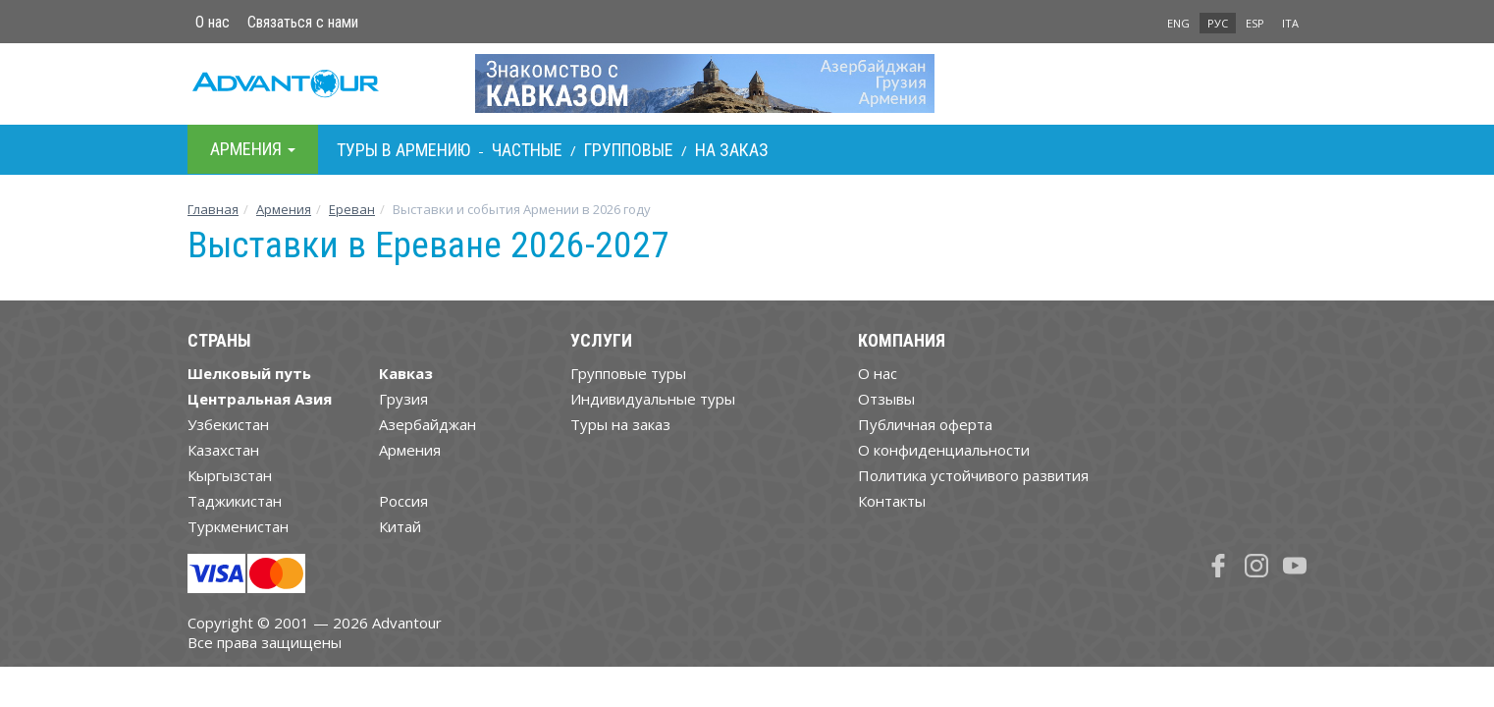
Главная (213, 209)
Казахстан (223, 450)
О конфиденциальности (944, 450)
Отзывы (886, 398)
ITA (1290, 23)
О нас (212, 22)
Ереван (352, 209)
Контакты (892, 501)
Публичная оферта (925, 424)
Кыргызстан (229, 475)
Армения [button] (252, 148)
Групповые (628, 149)
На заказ (732, 149)
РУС (1217, 23)
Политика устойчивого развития (973, 475)
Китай (400, 526)
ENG (1178, 23)
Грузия (403, 398)
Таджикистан (234, 501)
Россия (403, 501)
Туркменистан (238, 526)
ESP (1255, 23)
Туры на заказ (620, 424)
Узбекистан (228, 424)
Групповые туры (628, 373)
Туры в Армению (403, 149)
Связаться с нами (302, 22)
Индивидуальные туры (652, 398)
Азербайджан (427, 424)
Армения (283, 209)
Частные (527, 149)
